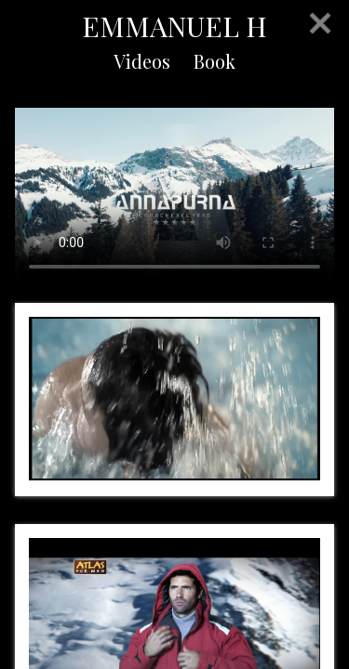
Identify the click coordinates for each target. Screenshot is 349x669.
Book (214, 60)
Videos (142, 60)
